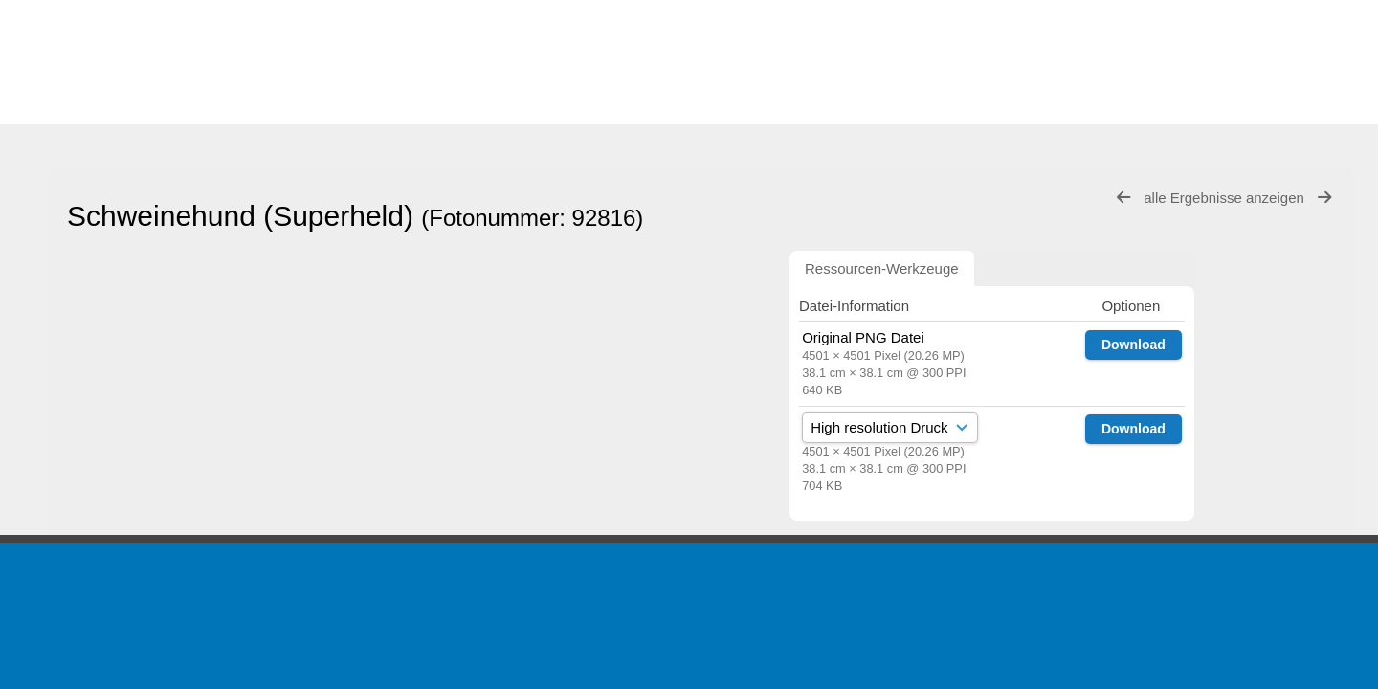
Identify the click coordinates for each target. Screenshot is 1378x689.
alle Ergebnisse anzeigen (1226, 197)
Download (1133, 344)
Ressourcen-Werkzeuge (882, 268)
